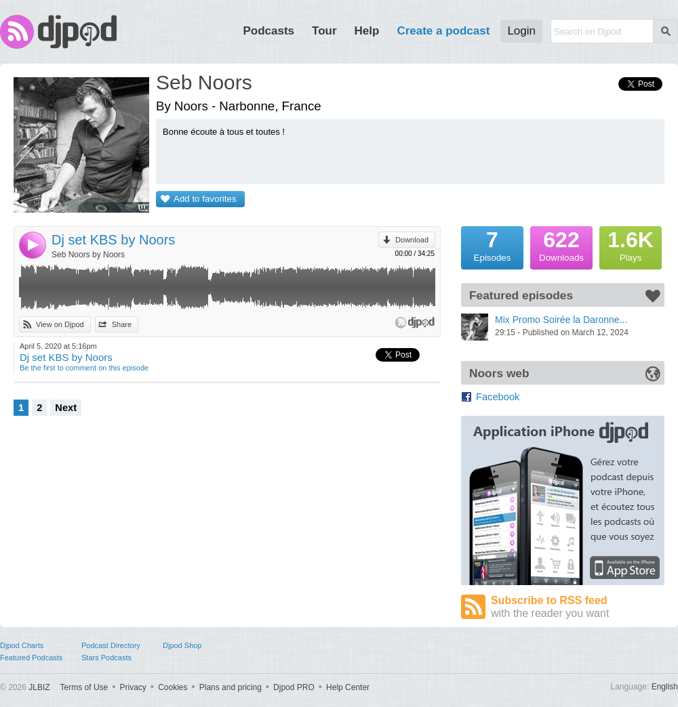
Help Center (348, 687)
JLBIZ (38, 687)
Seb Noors (204, 82)
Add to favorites (205, 199)
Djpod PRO (294, 687)
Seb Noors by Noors (88, 254)
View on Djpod (60, 324)
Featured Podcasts (31, 658)
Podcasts (268, 30)
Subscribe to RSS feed (577, 607)
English (665, 686)
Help (367, 30)
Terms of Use (84, 687)
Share (122, 324)
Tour (324, 30)
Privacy (133, 687)
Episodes (492, 244)
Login (521, 30)
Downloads (561, 244)
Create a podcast (443, 30)
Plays (630, 244)
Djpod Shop (182, 645)
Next (66, 407)
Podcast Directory (110, 645)
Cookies (172, 687)
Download (411, 240)
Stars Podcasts (106, 658)
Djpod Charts (21, 645)
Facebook (497, 396)
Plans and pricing (230, 687)
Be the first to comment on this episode (84, 368)
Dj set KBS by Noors (113, 239)
